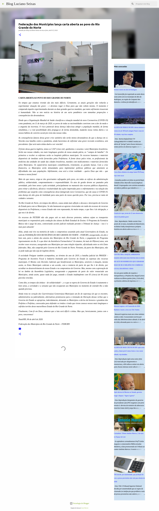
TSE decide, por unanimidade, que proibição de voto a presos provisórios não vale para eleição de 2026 (129, 478)
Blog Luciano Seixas (21, 4)
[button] (20, 34)
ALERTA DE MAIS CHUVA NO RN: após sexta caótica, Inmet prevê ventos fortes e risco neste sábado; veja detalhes (129, 351)
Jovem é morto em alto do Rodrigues (125, 90)
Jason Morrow (84, 508)
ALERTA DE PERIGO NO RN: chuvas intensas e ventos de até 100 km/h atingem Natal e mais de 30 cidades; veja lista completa (129, 131)
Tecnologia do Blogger (79, 503)
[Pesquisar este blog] (145, 3)
